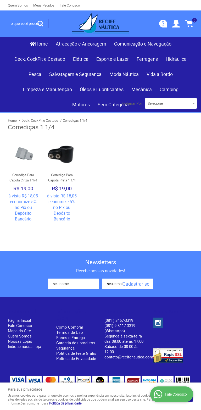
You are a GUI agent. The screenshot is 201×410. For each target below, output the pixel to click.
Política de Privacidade (76, 334)
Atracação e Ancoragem (81, 44)
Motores (81, 104)
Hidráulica (176, 59)
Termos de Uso (69, 308)
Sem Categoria (113, 104)
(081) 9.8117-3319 (119, 304)
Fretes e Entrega (70, 313)
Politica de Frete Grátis (76, 329)
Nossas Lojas (20, 317)
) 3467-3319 (118, 296)
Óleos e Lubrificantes (102, 89)
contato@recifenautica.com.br (131, 333)
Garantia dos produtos (75, 319)
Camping (169, 89)
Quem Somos (18, 5)
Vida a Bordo (160, 74)
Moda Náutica (124, 74)
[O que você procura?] (40, 23)
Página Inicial (19, 296)
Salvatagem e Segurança (75, 74)
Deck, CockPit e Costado (39, 59)
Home (41, 44)
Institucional (22, 287)
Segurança (65, 324)
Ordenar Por (132, 103)
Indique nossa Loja (24, 322)
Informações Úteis (71, 291)
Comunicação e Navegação (142, 44)
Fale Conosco (70, 5)
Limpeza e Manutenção (47, 89)
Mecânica (141, 89)
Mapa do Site (19, 306)
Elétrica (80, 59)
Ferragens (147, 59)
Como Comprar (69, 303)
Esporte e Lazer (112, 59)
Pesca (35, 74)
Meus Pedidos (43, 5)
